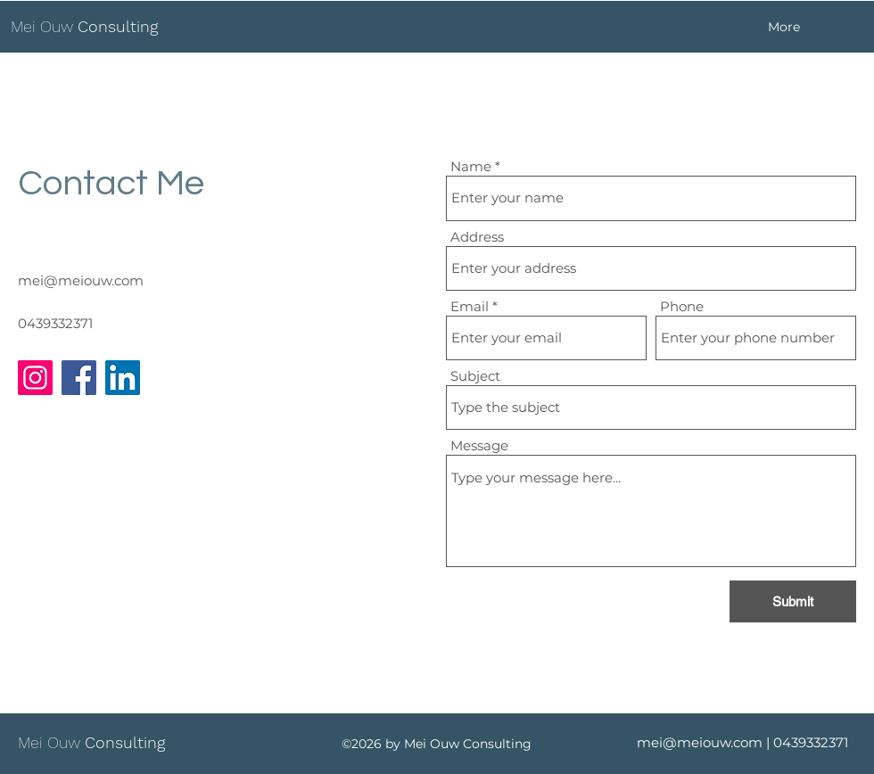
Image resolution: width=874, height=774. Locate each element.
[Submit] (793, 601)
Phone (682, 306)
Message (479, 445)
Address (477, 236)
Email (469, 306)
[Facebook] (79, 377)
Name (470, 166)
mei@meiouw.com (81, 280)
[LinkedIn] (122, 377)
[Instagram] (35, 377)
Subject (475, 376)
